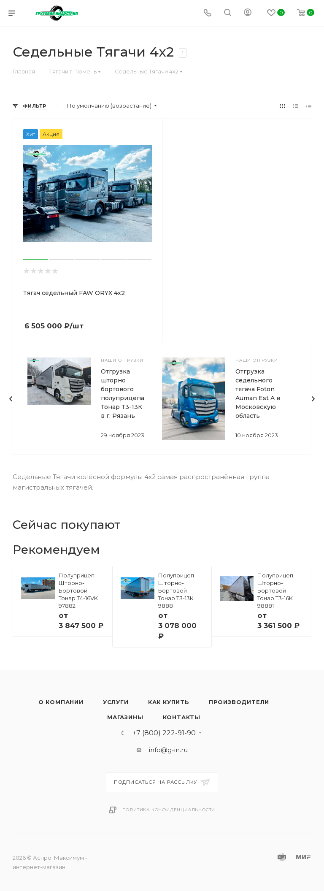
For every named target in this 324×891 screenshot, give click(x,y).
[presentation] (11, 398)
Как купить (168, 702)
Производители (239, 702)
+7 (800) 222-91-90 (164, 733)
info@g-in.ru (168, 750)
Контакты (181, 717)
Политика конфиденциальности (169, 809)
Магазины (125, 717)
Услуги (116, 702)
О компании (61, 702)
